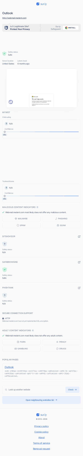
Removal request (41, 448)
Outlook (9, 367)
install (70, 28)
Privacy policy (41, 426)
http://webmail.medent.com (14, 18)
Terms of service (41, 443)
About (41, 437)
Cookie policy (41, 431)
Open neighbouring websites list (41, 400)
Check (72, 390)
